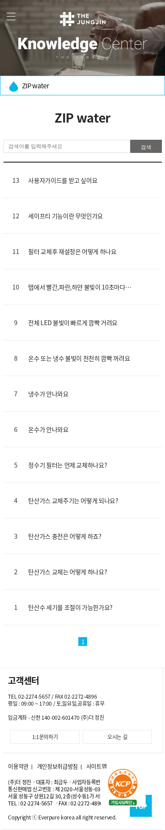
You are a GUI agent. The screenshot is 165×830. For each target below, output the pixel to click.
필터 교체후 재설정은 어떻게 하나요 (72, 251)
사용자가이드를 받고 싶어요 (62, 180)
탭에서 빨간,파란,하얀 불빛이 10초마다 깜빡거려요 (76, 287)
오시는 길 (117, 737)
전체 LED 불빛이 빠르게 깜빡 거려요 (72, 322)
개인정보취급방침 (57, 766)
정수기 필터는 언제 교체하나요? (67, 464)
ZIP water (29, 86)
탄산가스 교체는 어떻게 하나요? (67, 571)
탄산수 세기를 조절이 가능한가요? (70, 607)
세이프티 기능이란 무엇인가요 (65, 215)
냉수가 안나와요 (48, 393)
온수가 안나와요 (48, 429)
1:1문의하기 (45, 737)
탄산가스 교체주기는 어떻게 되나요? (73, 500)
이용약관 (18, 766)
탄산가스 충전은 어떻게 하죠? (64, 536)
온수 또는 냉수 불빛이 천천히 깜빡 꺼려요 (79, 358)
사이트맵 (96, 766)
